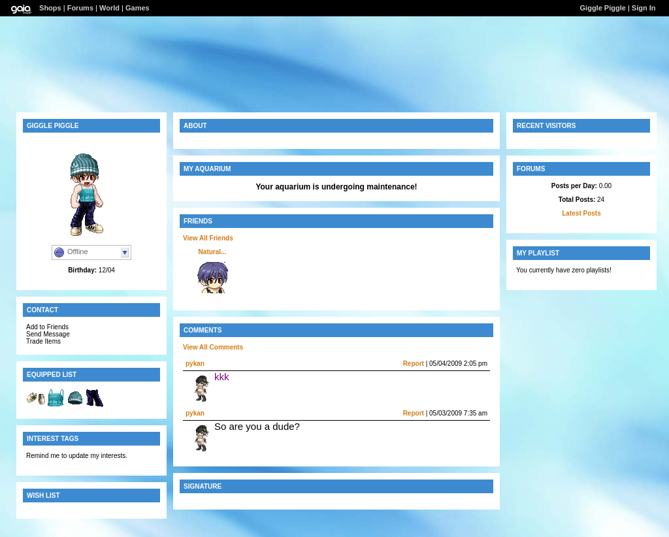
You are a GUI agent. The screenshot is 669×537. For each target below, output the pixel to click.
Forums (80, 8)
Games (137, 8)
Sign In (644, 8)
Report (413, 363)
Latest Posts (581, 213)
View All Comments (213, 347)
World (109, 8)
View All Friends (208, 238)
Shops (50, 8)
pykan (195, 363)
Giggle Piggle (603, 8)
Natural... (213, 251)
